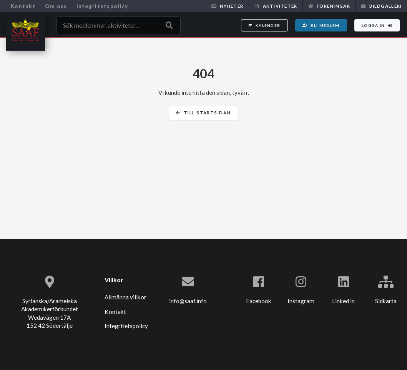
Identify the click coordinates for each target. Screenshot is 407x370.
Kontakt (23, 6)
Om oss (56, 6)
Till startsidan (203, 112)
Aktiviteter (275, 5)
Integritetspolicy (102, 6)
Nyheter (227, 5)
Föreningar (329, 5)
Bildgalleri (381, 5)
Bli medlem (320, 25)
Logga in (377, 25)
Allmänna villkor (125, 297)
